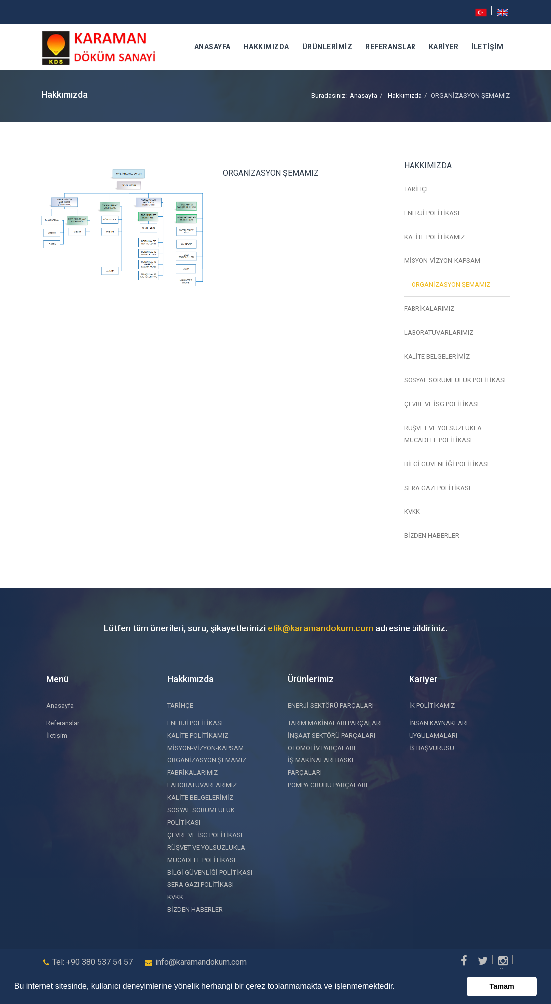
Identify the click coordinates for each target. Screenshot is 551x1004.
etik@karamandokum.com (320, 628)
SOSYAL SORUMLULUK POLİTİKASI (455, 380)
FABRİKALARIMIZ (429, 308)
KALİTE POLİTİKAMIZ (434, 237)
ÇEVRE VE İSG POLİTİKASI (441, 404)
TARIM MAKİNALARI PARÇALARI (335, 723)
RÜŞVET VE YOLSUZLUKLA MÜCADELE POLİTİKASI (443, 434)
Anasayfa (212, 47)
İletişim (487, 47)
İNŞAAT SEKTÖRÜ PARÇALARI (331, 735)
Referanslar (390, 47)
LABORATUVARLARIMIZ (438, 332)
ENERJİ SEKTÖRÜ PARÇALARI (331, 705)
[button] (398, 987)
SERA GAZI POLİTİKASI (437, 488)
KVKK (412, 511)
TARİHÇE (417, 189)
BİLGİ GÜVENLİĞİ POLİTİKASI (446, 464)
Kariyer (444, 47)
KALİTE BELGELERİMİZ (437, 356)
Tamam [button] (502, 986)
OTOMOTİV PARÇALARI (321, 748)
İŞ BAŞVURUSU (431, 748)
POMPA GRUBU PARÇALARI (327, 785)
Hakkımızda (266, 47)
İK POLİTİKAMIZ (432, 705)
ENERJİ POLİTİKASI (431, 213)
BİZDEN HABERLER (431, 535)
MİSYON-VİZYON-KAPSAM (442, 260)
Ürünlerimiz (327, 47)
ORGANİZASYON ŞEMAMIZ (451, 284)
